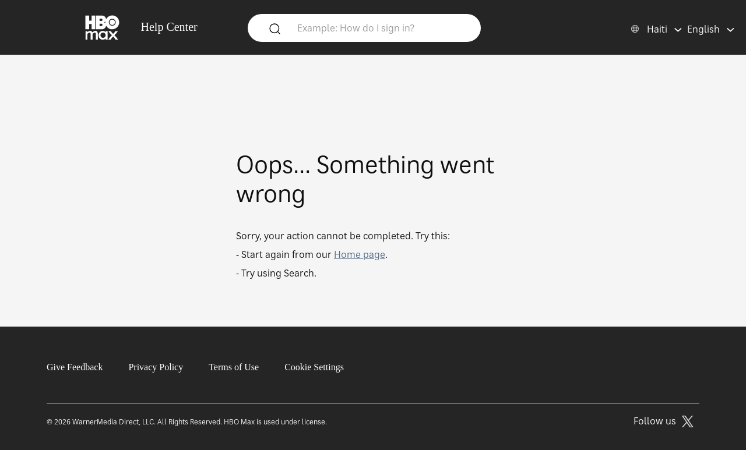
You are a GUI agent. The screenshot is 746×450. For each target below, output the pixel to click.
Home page (359, 254)
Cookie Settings (314, 367)
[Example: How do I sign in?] (381, 27)
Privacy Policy (155, 367)
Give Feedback (75, 367)
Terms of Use (234, 367)
